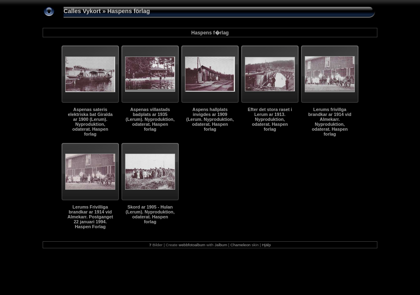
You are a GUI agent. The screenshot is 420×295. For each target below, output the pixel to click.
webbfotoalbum (192, 245)
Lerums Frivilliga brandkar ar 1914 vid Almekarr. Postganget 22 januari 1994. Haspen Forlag (90, 216)
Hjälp (266, 245)
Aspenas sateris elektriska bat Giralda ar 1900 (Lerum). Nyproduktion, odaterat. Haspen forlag (90, 121)
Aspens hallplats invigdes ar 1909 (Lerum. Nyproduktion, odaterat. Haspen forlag (210, 119)
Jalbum (221, 245)
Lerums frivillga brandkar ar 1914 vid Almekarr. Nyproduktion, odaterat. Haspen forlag (329, 121)
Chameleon (241, 245)
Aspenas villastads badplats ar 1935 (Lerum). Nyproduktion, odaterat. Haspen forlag (150, 119)
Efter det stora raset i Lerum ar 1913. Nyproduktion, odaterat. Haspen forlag (270, 119)
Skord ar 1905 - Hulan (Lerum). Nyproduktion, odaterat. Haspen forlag (150, 214)
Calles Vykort (82, 11)
